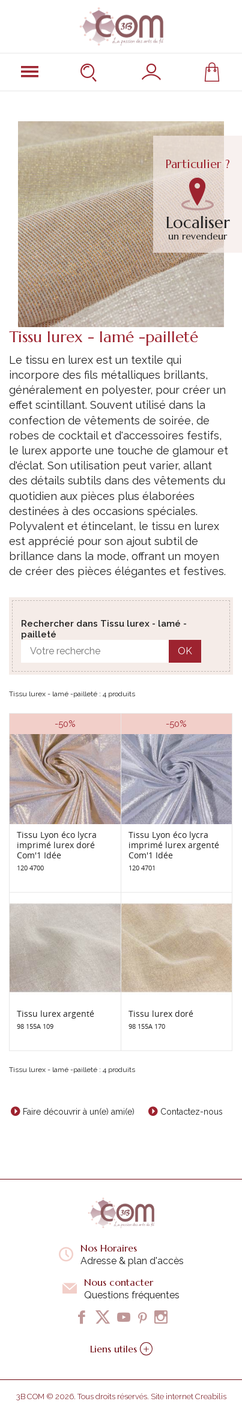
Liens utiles (121, 1349)
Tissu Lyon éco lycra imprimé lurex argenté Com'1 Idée (174, 845)
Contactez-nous (191, 1111)
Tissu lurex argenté (55, 1013)
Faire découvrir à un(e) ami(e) (79, 1111)
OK (185, 651)
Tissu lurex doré (161, 1013)
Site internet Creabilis (188, 1396)
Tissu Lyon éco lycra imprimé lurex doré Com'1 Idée (57, 845)
